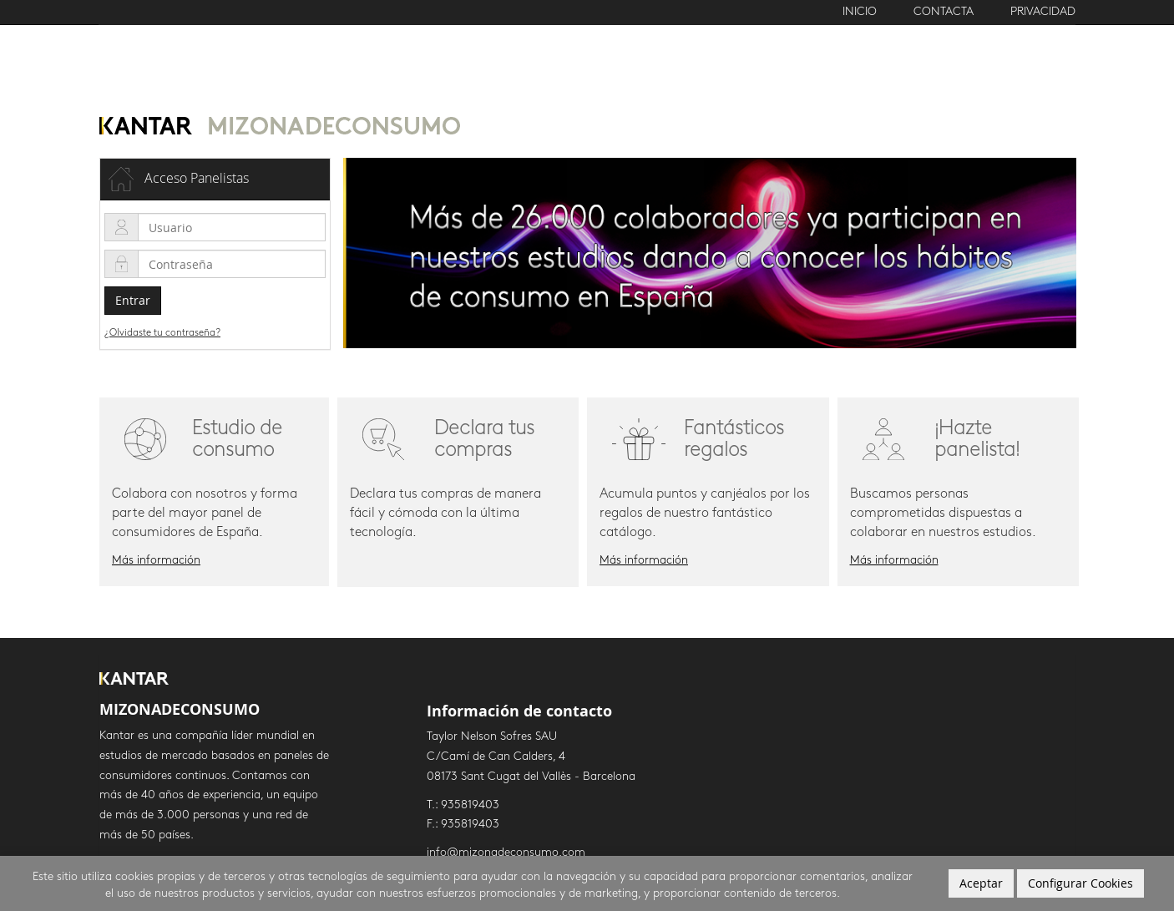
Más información (156, 560)
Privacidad (1042, 12)
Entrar (132, 300)
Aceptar (981, 883)
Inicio (861, 12)
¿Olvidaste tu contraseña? (162, 333)
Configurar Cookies (1080, 883)
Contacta (943, 12)
